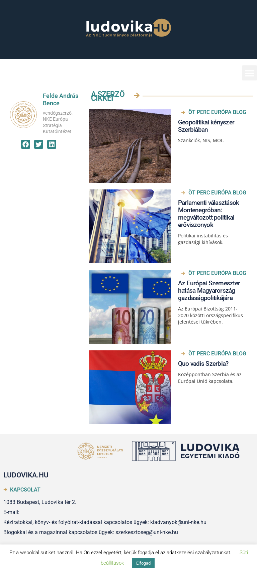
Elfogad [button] (143, 563)
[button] (249, 72)
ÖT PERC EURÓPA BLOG (217, 112)
